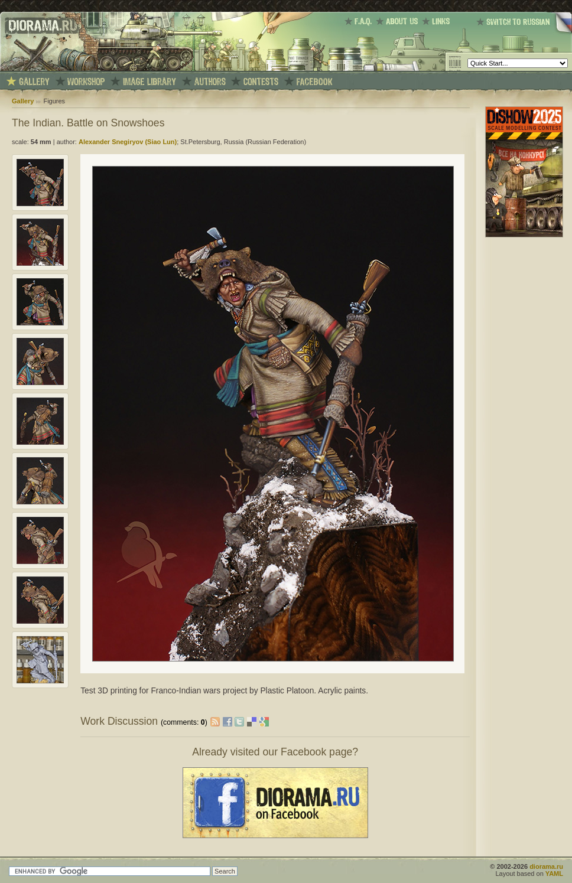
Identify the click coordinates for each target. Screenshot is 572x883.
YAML (554, 873)
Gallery (23, 101)
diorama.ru (546, 866)
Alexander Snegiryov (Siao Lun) (128, 141)
